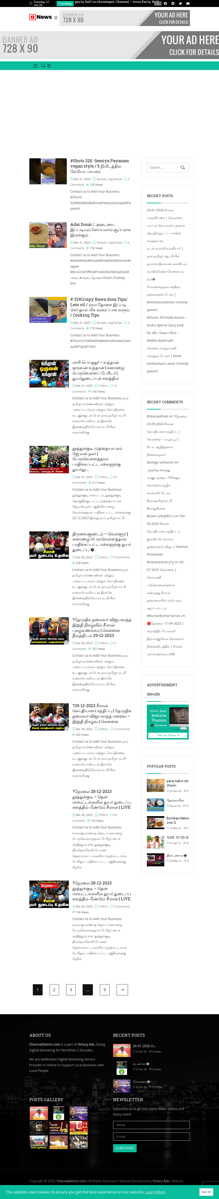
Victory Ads (86, 1049)
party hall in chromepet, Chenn (184, 788)
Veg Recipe (115, 184)
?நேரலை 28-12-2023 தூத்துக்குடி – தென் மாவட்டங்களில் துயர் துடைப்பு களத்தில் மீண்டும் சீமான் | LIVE (101, 804)
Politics (103, 391)
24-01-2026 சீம (144, 1051)
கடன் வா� (141, 1068)
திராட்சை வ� (177, 860)
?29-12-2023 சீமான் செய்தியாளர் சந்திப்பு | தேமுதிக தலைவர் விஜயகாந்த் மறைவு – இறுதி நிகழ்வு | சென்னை (101, 718)
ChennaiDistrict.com (44, 1049)
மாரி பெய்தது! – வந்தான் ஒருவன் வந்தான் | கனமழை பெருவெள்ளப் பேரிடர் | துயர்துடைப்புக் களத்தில (98, 375)
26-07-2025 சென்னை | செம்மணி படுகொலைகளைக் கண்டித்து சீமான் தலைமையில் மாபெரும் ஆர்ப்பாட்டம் (165, 590)
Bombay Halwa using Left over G (185, 825)
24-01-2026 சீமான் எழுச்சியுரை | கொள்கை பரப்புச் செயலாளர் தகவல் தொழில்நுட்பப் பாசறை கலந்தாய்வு (166, 230)
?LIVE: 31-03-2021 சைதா (184, 842)
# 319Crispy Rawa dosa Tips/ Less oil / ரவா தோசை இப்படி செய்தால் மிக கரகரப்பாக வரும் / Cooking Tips (99, 312)
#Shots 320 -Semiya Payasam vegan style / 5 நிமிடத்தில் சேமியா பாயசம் (99, 171)
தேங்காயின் (175, 805)
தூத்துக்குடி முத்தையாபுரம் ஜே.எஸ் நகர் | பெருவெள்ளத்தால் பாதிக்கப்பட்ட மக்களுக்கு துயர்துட (97, 463)
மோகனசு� (141, 1086)
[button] (33, 70)
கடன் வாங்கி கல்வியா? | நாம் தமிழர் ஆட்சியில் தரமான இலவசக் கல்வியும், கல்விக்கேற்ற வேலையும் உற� (167, 268)
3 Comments (122, 734)
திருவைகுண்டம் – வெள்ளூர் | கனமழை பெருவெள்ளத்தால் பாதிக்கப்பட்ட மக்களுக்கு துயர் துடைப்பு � (101, 546)
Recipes (102, 184)
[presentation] (156, 3)
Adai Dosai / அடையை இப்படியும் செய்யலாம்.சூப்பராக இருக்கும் (100, 234)
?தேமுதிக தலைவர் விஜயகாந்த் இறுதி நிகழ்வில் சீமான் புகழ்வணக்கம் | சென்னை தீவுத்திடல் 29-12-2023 (101, 632)
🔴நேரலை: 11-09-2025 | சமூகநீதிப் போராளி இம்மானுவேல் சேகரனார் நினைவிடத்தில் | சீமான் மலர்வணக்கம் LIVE (165, 643)
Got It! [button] (206, 1192)
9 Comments (122, 562)
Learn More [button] (155, 1192)
